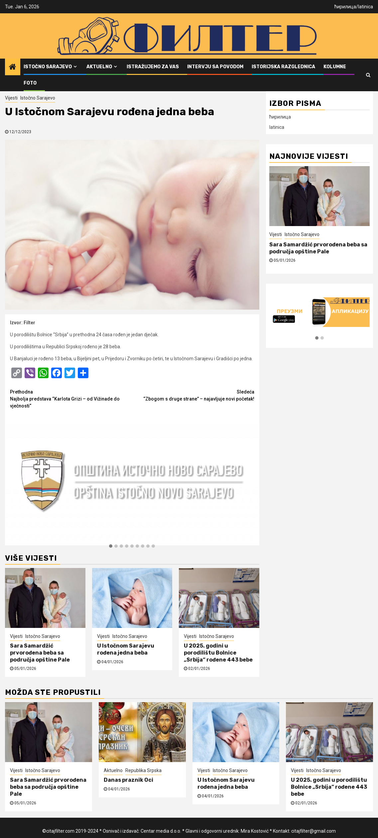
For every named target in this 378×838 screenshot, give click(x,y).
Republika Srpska (143, 770)
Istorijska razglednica (283, 67)
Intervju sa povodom (215, 67)
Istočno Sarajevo (48, 67)
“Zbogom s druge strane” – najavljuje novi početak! (193, 395)
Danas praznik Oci (128, 780)
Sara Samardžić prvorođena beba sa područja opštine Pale (40, 653)
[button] (110, 546)
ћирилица (345, 6)
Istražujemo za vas (153, 67)
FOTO (30, 83)
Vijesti (11, 98)
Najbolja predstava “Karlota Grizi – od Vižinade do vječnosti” (71, 399)
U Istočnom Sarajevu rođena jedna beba (125, 649)
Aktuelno (99, 67)
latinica (365, 6)
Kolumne (334, 67)
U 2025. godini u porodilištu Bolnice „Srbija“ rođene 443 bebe (218, 653)
